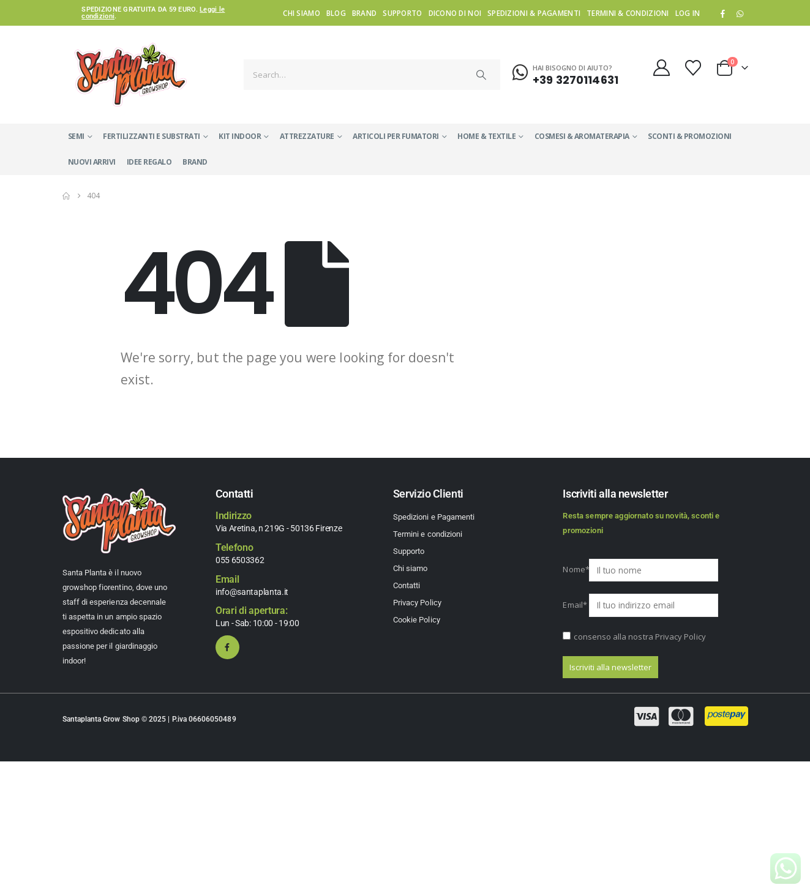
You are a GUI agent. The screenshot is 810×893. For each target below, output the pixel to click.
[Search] (481, 74)
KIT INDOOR (240, 136)
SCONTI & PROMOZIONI (690, 136)
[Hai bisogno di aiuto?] (565, 72)
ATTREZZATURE (307, 136)
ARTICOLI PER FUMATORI (396, 136)
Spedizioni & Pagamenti (533, 13)
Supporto (402, 13)
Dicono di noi (455, 13)
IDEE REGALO (149, 162)
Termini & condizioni (628, 13)
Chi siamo (301, 13)
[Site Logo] (131, 74)
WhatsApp (740, 13)
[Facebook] (722, 13)
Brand (364, 13)
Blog (336, 13)
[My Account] (661, 67)
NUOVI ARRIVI (92, 162)
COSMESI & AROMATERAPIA (581, 136)
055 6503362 (240, 560)
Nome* (575, 569)
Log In (687, 13)
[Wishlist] (692, 68)
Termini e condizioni (427, 534)
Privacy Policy (417, 602)
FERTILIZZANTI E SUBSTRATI (151, 136)
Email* (575, 604)
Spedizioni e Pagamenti (433, 516)
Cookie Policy (416, 619)
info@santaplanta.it (252, 592)
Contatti (407, 585)
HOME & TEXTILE (486, 136)
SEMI (76, 136)
